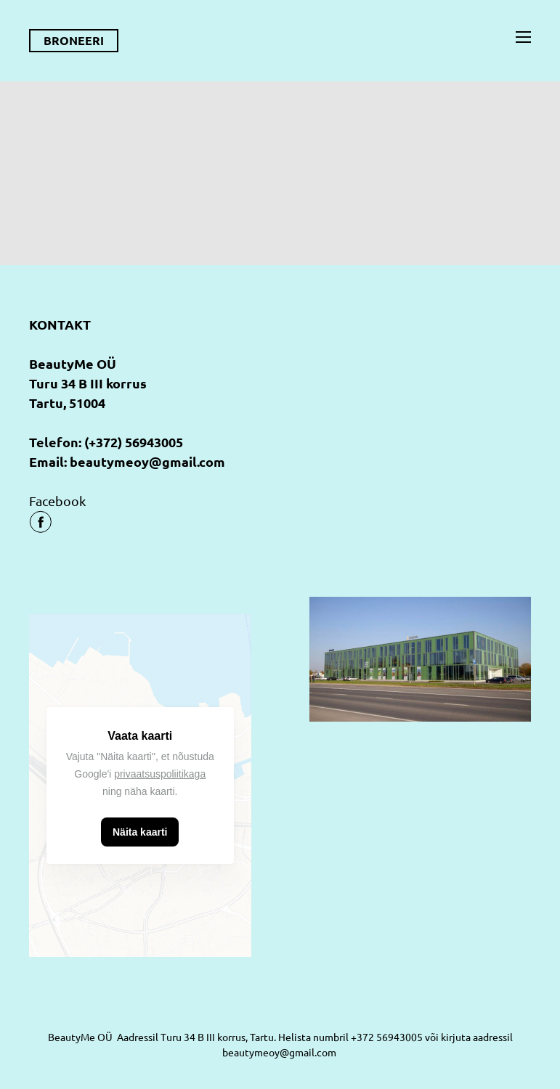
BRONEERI (74, 40)
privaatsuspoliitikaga (160, 774)
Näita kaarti (140, 832)
